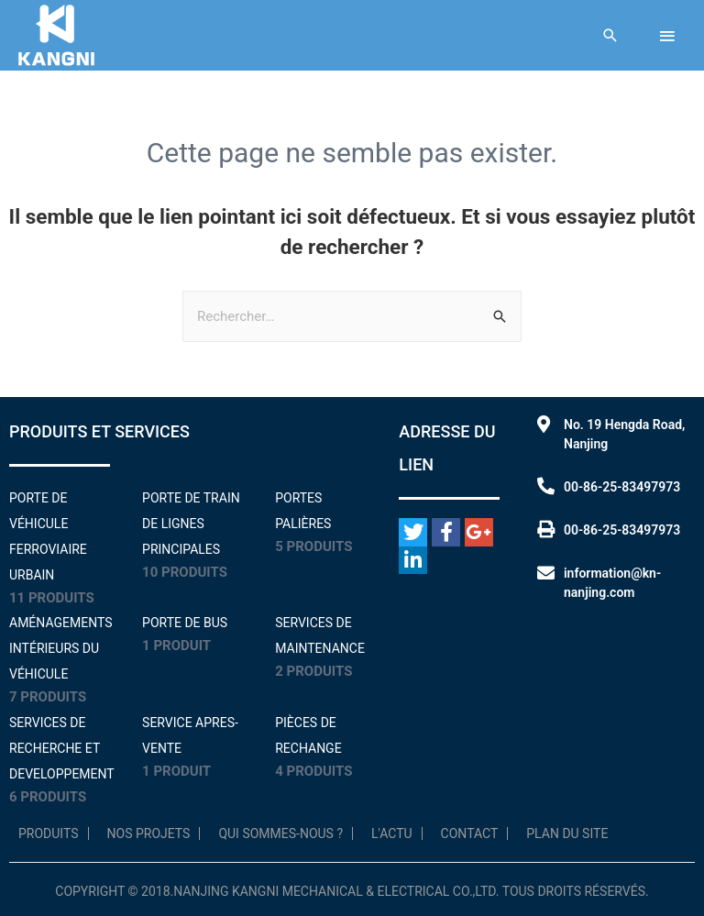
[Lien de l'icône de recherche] (610, 35)
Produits (48, 833)
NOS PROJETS (149, 833)
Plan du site (567, 833)
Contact (470, 833)
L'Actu (391, 833)
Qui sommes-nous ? (280, 833)
